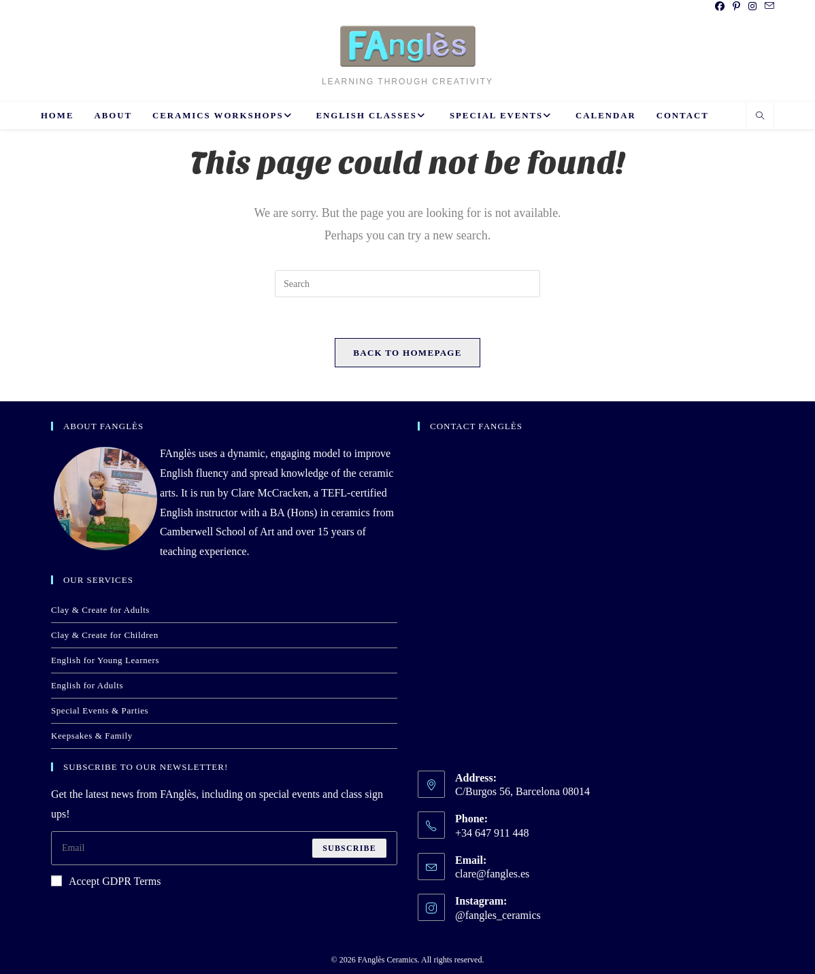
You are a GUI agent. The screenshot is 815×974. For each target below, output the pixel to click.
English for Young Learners (105, 660)
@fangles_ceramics (498, 915)
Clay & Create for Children (105, 635)
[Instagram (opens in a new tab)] (752, 7)
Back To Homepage (407, 353)
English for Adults (87, 685)
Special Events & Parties (99, 710)
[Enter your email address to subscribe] (224, 848)
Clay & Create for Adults (100, 610)
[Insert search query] (407, 283)
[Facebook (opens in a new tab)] (720, 7)
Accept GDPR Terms (106, 881)
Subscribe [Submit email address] (349, 848)
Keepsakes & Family (92, 735)
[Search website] (759, 117)
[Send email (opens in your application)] (767, 7)
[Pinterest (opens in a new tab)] (736, 7)
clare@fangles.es (492, 873)
